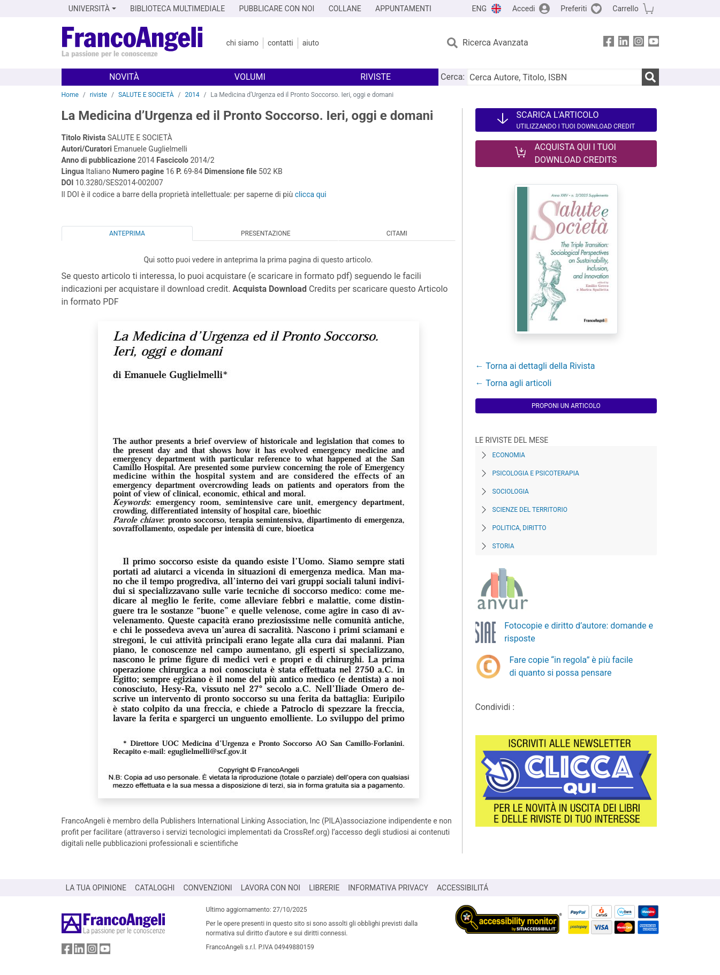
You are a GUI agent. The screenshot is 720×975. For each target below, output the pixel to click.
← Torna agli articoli (513, 383)
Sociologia (510, 491)
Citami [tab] (396, 233)
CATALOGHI (155, 887)
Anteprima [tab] (127, 233)
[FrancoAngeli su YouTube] (653, 43)
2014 (192, 95)
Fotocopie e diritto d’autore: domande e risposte (578, 632)
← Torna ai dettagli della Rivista (535, 366)
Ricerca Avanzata (495, 42)
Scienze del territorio (530, 509)
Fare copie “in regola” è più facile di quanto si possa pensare (571, 666)
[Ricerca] (650, 77)
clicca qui (311, 194)
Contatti (280, 43)
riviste (98, 95)
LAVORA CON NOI (271, 887)
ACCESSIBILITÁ (462, 887)
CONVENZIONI (207, 887)
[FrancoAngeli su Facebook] (608, 43)
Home (70, 95)
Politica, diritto (519, 528)
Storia (503, 546)
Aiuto (310, 43)
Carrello (625, 8)
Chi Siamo (242, 43)
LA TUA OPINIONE (96, 887)
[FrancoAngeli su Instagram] (638, 43)
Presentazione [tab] (266, 233)
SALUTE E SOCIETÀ (146, 95)
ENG (479, 8)
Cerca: (453, 77)
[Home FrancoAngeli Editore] (132, 43)
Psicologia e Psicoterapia (535, 473)
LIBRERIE (324, 887)
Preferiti (573, 8)
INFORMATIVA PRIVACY (388, 887)
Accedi (523, 8)
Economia (508, 455)
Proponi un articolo (566, 406)
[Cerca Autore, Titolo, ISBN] (554, 77)
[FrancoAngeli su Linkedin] (623, 43)
